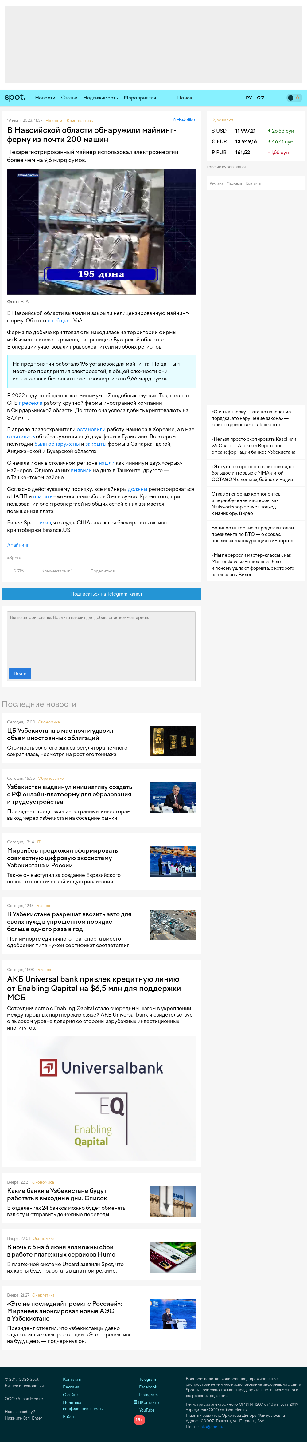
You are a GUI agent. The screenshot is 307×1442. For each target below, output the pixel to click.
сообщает (60, 320)
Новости (45, 98)
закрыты (96, 444)
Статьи (69, 98)
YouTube (144, 1410)
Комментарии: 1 (53, 571)
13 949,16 (246, 142)
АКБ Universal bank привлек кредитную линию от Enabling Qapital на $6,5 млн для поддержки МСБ (94, 988)
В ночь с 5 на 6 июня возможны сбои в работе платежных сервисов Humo (61, 1250)
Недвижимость (100, 98)
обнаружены (64, 444)
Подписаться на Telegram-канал (101, 594)
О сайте (70, 1394)
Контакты (253, 183)
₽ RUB (219, 152)
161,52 (242, 152)
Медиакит (234, 183)
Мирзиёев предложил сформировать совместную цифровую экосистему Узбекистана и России (62, 858)
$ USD (219, 131)
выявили (81, 470)
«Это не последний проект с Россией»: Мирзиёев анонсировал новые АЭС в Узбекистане (64, 1311)
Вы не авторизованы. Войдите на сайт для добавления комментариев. (101, 638)
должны (137, 489)
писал (44, 523)
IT (39, 842)
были (40, 444)
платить (42, 496)
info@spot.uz (212, 1426)
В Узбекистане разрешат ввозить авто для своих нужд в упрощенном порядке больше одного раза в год (69, 921)
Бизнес (43, 905)
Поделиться (99, 571)
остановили (91, 429)
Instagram (146, 1394)
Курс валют (222, 120)
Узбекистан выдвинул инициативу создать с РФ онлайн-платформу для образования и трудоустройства (69, 794)
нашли (107, 463)
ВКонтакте (146, 1402)
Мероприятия (140, 98)
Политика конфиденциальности (83, 1405)
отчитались (21, 436)
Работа (70, 1416)
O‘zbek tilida (184, 120)
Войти (20, 673)
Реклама (216, 183)
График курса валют (229, 166)
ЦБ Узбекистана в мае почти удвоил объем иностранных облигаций (60, 734)
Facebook (145, 1387)
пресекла (30, 403)
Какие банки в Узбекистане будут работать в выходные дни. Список (57, 1194)
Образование (51, 778)
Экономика (49, 722)
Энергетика (43, 1295)
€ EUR (219, 142)
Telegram (145, 1379)
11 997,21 (245, 131)
